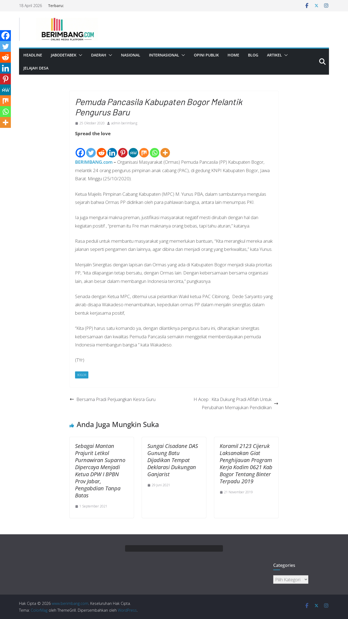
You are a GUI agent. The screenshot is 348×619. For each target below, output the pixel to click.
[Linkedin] (112, 148)
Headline (32, 55)
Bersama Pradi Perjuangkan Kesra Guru (113, 399)
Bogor (81, 375)
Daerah (98, 55)
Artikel (274, 55)
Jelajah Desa (35, 68)
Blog (253, 55)
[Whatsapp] (154, 148)
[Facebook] (80, 148)
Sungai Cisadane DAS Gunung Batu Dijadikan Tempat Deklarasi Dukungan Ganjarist (172, 460)
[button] (79, 55)
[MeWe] (133, 148)
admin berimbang (124, 123)
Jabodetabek (63, 55)
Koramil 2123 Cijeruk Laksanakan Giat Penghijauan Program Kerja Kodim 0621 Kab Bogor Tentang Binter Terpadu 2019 (246, 463)
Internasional (164, 55)
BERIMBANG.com (94, 162)
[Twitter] (91, 148)
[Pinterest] (123, 148)
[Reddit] (101, 148)
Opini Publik (206, 55)
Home (233, 55)
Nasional (130, 55)
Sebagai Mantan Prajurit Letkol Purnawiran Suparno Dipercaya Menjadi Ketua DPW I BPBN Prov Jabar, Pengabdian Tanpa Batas (100, 470)
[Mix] (144, 148)
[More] (165, 148)
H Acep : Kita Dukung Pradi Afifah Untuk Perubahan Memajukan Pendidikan (236, 403)
